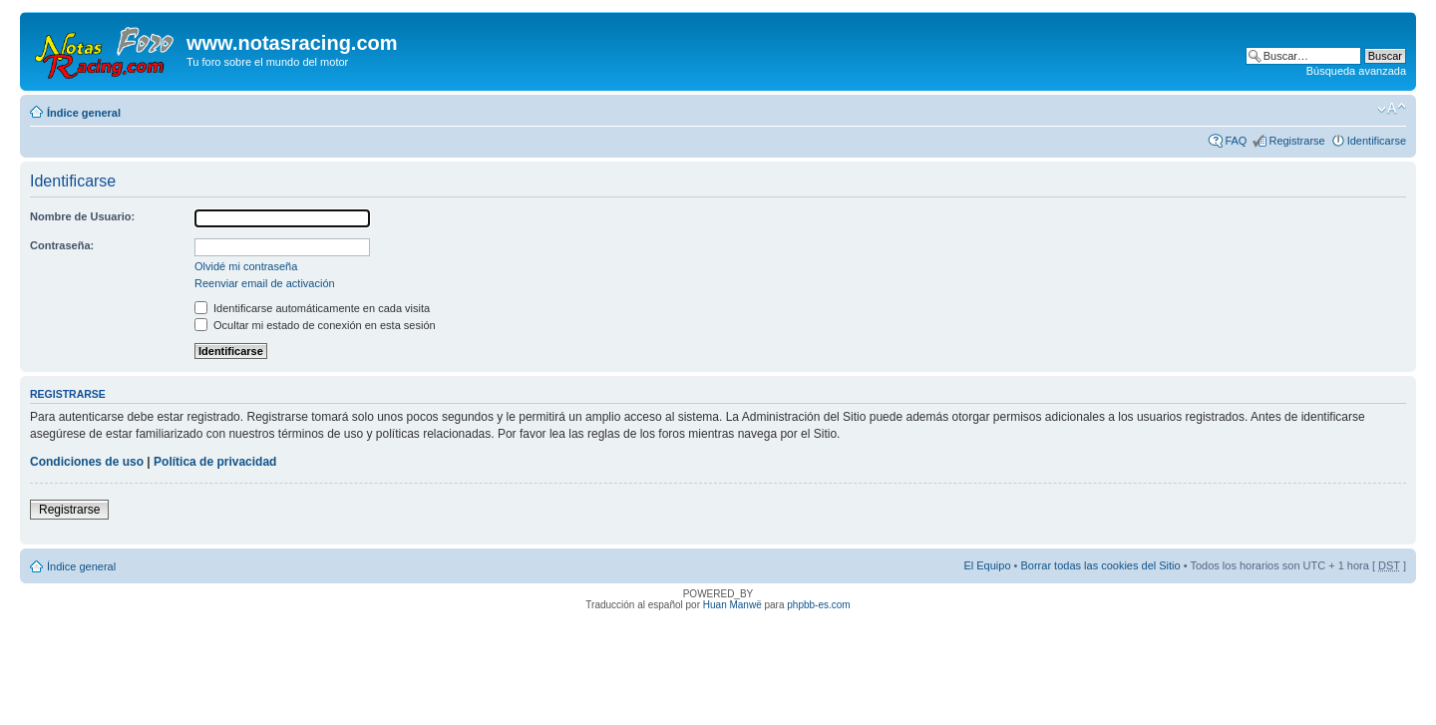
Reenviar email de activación (264, 283)
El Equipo (986, 565)
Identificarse (1376, 141)
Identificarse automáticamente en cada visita (312, 308)
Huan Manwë (732, 604)
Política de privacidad (215, 462)
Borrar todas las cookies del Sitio (1100, 565)
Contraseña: (62, 245)
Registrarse (1296, 141)
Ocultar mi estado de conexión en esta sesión (315, 325)
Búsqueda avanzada (1356, 71)
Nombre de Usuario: (82, 216)
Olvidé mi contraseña (245, 266)
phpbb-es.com (818, 604)
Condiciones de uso (87, 462)
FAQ (1236, 141)
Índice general (84, 113)
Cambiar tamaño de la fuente (1391, 109)
